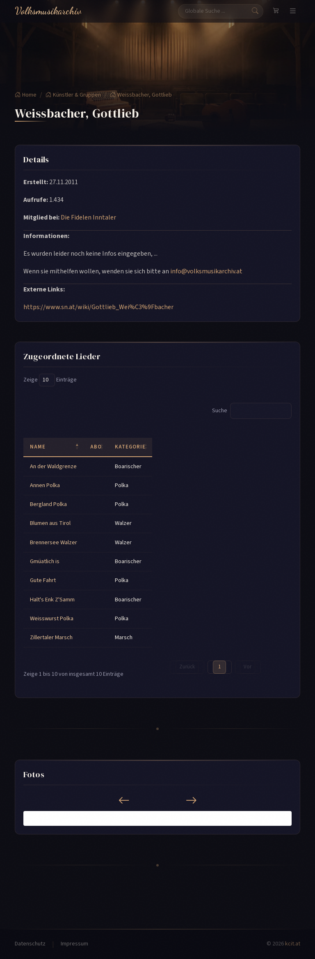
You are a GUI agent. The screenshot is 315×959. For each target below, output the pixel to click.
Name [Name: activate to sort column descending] (38, 447)
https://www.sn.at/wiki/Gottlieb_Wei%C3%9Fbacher (98, 307)
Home (26, 95)
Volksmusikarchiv (48, 11)
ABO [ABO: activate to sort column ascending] (96, 447)
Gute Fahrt (43, 580)
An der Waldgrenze (53, 466)
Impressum (74, 944)
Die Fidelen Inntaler (88, 217)
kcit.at (292, 944)
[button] (28, 818)
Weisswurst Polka (51, 618)
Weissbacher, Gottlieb (141, 95)
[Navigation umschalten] (292, 11)
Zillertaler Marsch (51, 637)
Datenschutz (30, 944)
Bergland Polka (48, 504)
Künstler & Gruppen (73, 95)
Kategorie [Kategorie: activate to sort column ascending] (130, 447)
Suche (252, 411)
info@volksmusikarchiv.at (206, 271)
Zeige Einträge (50, 380)
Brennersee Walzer (53, 542)
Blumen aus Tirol (50, 523)
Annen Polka (45, 485)
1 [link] (219, 666)
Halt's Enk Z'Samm (52, 599)
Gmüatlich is (44, 561)
